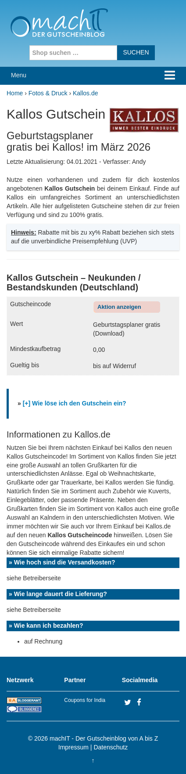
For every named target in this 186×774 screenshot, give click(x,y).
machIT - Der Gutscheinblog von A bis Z (104, 738)
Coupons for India (84, 700)
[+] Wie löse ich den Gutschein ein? (74, 403)
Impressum (73, 747)
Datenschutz (110, 747)
